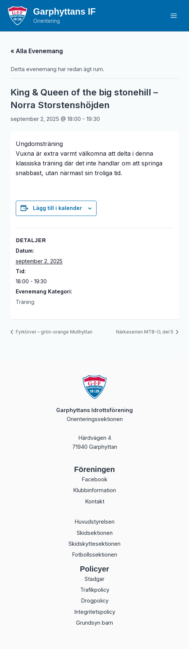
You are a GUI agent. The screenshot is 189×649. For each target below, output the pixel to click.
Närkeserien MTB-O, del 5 (145, 332)
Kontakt (94, 501)
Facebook (94, 479)
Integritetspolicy (94, 612)
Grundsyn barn (94, 622)
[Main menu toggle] (174, 16)
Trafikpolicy (94, 589)
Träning (25, 302)
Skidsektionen (95, 533)
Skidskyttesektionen (94, 543)
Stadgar (94, 579)
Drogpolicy (95, 600)
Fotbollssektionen (94, 554)
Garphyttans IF (64, 11)
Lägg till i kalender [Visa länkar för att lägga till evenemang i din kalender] (57, 208)
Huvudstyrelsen (94, 521)
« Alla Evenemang (36, 51)
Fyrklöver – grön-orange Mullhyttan (53, 332)
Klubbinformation (94, 490)
